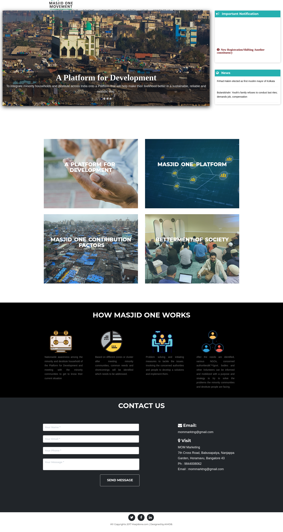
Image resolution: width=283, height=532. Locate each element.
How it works (142, 9)
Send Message (120, 484)
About (104, 9)
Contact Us (193, 9)
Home (90, 9)
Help (176, 9)
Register (213, 9)
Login (229, 9)
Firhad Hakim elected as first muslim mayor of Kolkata (246, 85)
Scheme (120, 9)
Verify (162, 9)
